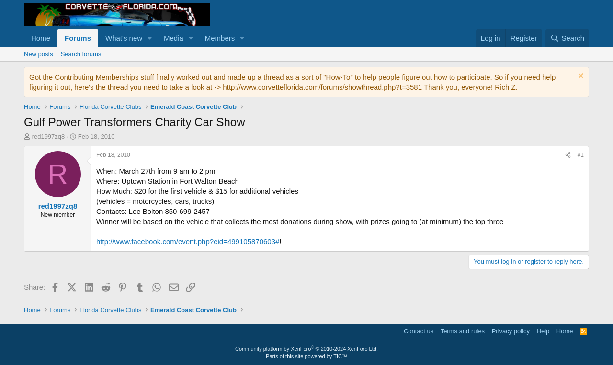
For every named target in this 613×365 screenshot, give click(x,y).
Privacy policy (511, 331)
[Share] (568, 155)
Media (173, 38)
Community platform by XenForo (306, 349)
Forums (78, 38)
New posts (38, 54)
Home (40, 38)
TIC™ (340, 356)
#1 (581, 155)
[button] (150, 38)
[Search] (567, 38)
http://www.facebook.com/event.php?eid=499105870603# (187, 241)
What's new (123, 38)
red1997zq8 (48, 136)
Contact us (418, 331)
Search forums (81, 54)
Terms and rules (463, 331)
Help (543, 331)
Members (220, 38)
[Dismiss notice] (580, 77)
